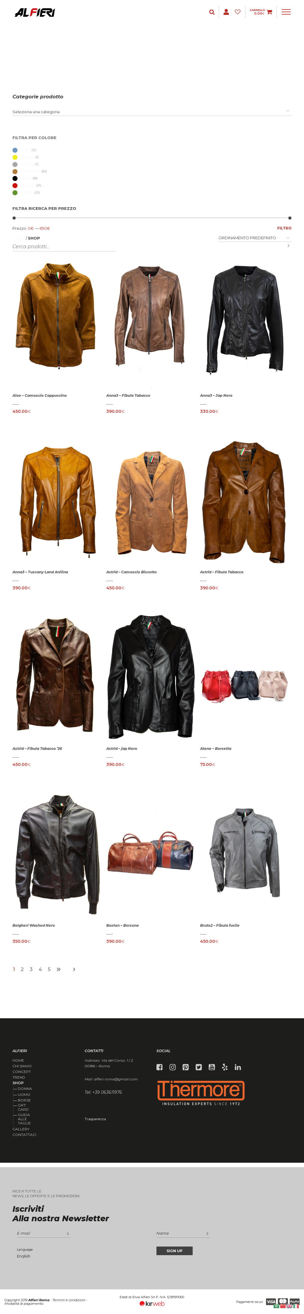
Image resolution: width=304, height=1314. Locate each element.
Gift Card (23, 1107)
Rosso (23, 185)
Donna (25, 1088)
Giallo (23, 157)
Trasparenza (95, 1119)
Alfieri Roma (39, 1300)
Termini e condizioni (69, 1300)
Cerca (284, 246)
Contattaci (24, 1135)
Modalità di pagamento (23, 1304)
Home (18, 238)
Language (25, 1249)
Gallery (20, 1129)
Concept (21, 1072)
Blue (21, 149)
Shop (18, 1083)
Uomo (24, 1094)
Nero (22, 178)
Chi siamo (22, 1066)
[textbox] (36, 112)
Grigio (23, 164)
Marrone (26, 171)
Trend (18, 1077)
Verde (23, 192)
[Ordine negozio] (255, 238)
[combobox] (152, 112)
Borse (24, 1100)
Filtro (284, 228)
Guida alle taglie (24, 1119)
